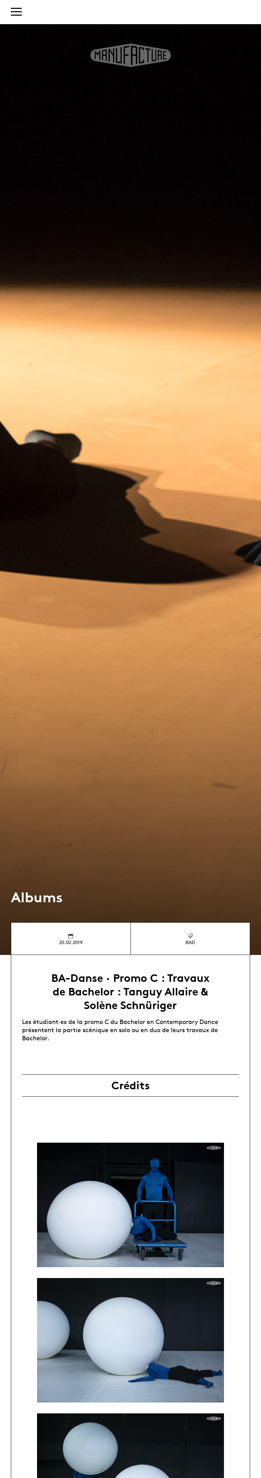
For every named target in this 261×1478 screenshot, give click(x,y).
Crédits (130, 1085)
